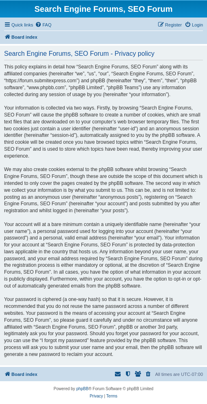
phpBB (82, 388)
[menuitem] (43, 25)
